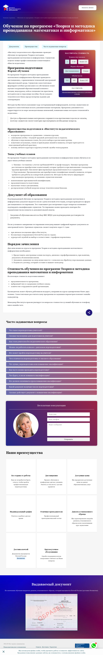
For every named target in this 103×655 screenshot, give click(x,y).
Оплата (38, 647)
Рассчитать (77, 88)
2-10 (73, 62)
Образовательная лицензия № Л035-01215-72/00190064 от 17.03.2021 (77, 93)
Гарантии (53, 647)
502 (74, 80)
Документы (14, 46)
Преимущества (31, 46)
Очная (85, 71)
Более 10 (83, 62)
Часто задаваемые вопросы (54, 46)
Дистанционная (72, 71)
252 (67, 80)
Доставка (45, 647)
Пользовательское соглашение (15, 647)
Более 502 (84, 80)
